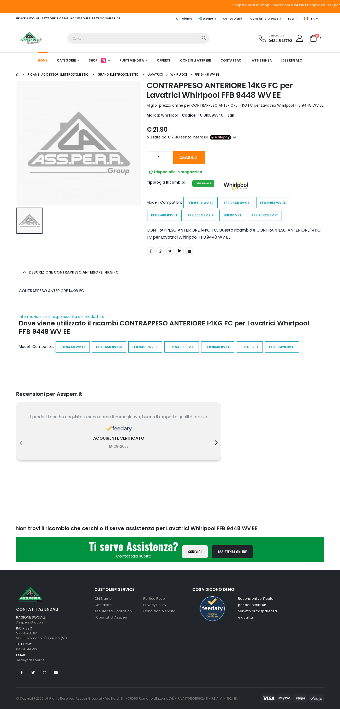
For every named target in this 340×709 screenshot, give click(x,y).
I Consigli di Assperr (264, 18)
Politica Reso (154, 598)
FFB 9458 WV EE (273, 203)
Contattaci (232, 18)
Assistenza (262, 60)
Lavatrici (155, 74)
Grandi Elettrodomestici (118, 74)
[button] (313, 37)
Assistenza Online (232, 551)
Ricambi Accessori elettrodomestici (58, 74)
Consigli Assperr (195, 60)
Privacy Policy (154, 604)
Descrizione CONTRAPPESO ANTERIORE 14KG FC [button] (73, 272)
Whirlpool (178, 74)
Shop (98, 60)
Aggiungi (189, 157)
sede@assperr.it (30, 660)
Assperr (207, 18)
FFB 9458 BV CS (237, 203)
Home (42, 60)
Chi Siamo (103, 598)
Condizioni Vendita (159, 611)
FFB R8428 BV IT (265, 215)
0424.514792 (280, 40)
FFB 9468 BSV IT (164, 215)
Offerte (164, 60)
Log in (293, 18)
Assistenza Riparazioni (113, 611)
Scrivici (194, 551)
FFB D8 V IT (232, 215)
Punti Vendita (132, 60)
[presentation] (21, 443)
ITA (309, 18)
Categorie (66, 60)
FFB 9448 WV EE (207, 74)
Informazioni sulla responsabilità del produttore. (62, 316)
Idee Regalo (291, 60)
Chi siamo (184, 18)
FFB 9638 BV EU (200, 215)
